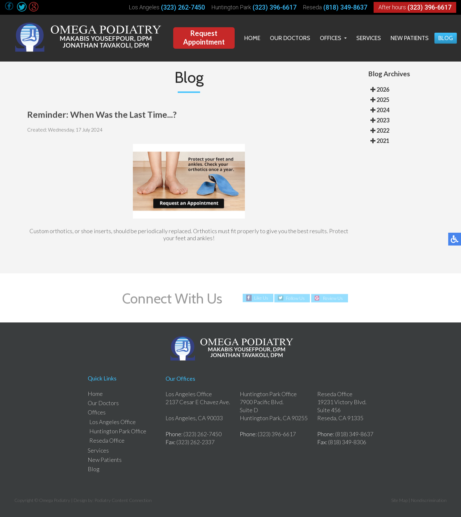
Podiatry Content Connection (123, 500)
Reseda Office (107, 440)
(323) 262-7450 (183, 7)
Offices (330, 38)
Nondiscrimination (429, 500)
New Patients (410, 38)
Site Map (399, 500)
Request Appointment (204, 37)
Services (368, 38)
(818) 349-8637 (345, 7)
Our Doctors (290, 38)
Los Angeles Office (112, 421)
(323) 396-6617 (274, 7)
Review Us (333, 298)
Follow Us (295, 298)
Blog (445, 38)
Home (252, 38)
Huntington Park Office (117, 431)
